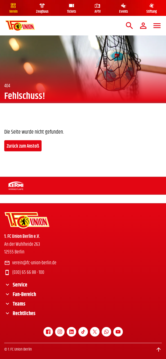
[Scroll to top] (158, 349)
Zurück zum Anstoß (23, 146)
